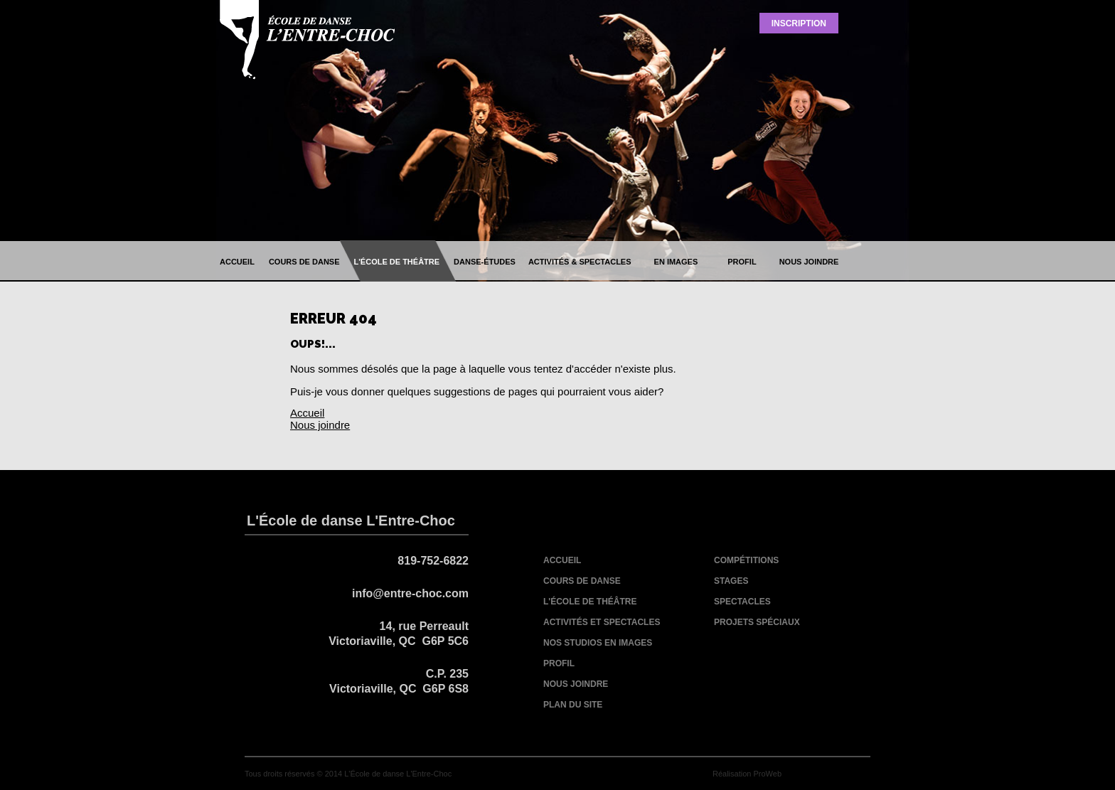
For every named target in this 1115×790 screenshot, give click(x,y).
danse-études (485, 261)
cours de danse (304, 261)
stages (731, 581)
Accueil (307, 413)
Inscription (799, 23)
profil (741, 261)
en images (676, 261)
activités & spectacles (579, 261)
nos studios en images (597, 643)
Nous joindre (320, 425)
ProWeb (767, 773)
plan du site (572, 705)
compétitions (746, 560)
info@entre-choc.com (410, 593)
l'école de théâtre (397, 261)
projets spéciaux (757, 622)
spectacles (742, 602)
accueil (237, 261)
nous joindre (809, 261)
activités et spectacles (601, 622)
